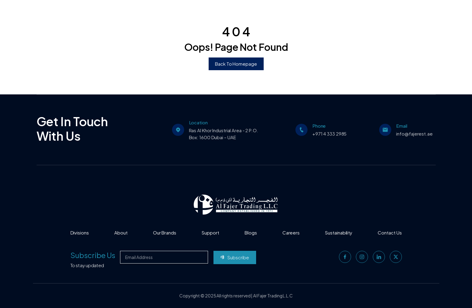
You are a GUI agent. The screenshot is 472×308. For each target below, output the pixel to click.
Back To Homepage (236, 64)
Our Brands (164, 232)
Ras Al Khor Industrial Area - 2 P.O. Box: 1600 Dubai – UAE (223, 133)
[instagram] (362, 257)
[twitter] (396, 257)
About (121, 232)
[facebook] (345, 257)
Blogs (251, 232)
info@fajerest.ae (414, 133)
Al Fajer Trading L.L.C (273, 295)
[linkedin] (379, 257)
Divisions (79, 232)
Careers (291, 232)
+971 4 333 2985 (329, 133)
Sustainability (338, 232)
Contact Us (390, 232)
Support (210, 232)
